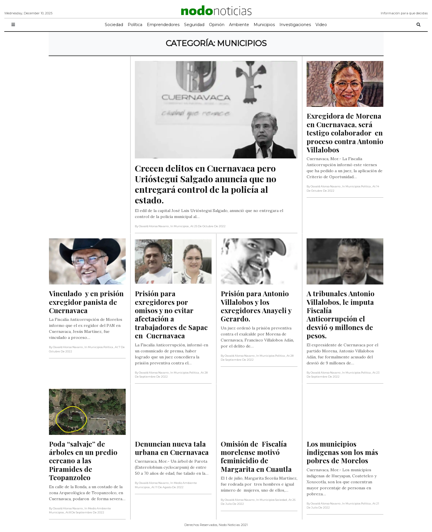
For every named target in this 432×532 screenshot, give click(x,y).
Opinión (216, 24)
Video (321, 24)
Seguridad (194, 24)
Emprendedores (163, 24)
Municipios (264, 24)
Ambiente (239, 24)
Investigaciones (295, 24)
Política (135, 24)
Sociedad (114, 24)
